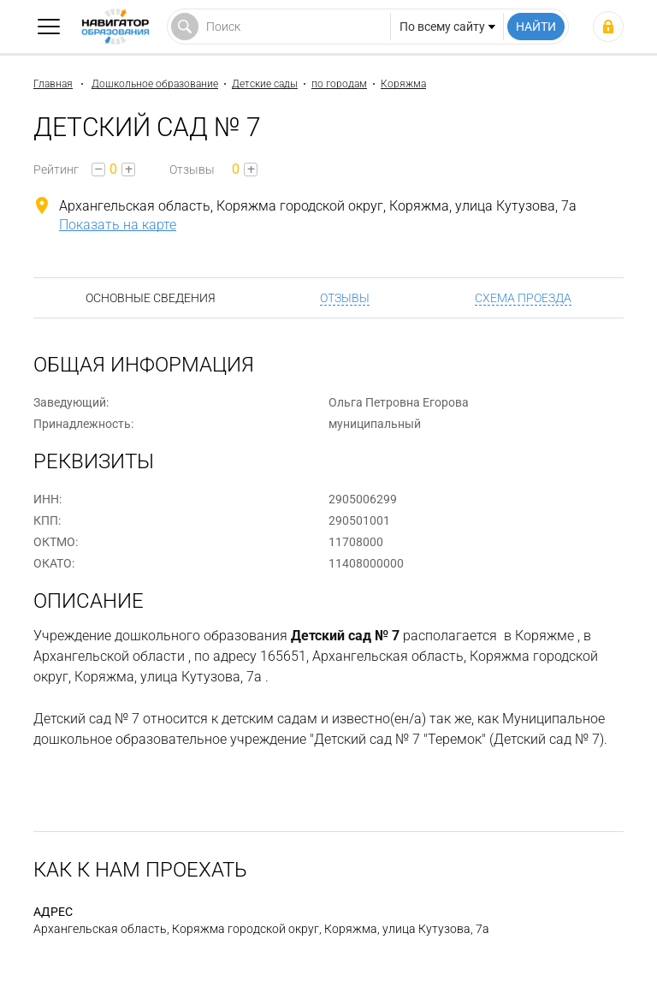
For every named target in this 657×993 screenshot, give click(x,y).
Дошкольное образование (155, 84)
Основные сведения (151, 298)
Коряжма (403, 84)
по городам (339, 84)
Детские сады (265, 84)
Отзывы (345, 298)
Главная (53, 84)
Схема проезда (523, 298)
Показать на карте (117, 225)
